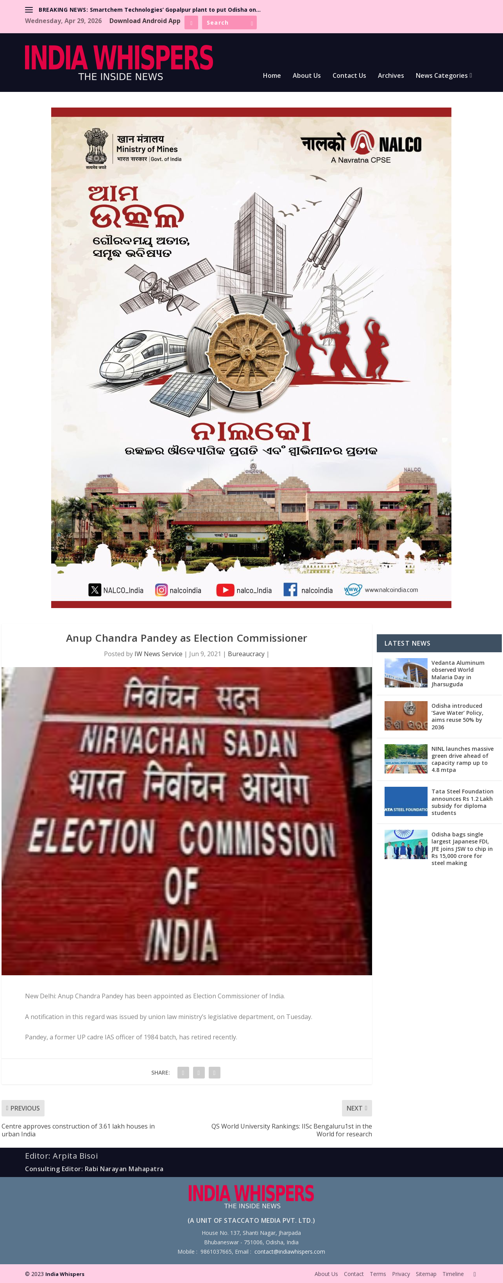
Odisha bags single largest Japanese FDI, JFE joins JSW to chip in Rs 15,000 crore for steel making (462, 849)
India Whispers (64, 1274)
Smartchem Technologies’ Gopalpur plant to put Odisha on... (175, 9)
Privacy (401, 1274)
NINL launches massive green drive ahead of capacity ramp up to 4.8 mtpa (462, 759)
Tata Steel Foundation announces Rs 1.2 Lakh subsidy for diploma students (462, 802)
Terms (378, 1274)
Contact (354, 1274)
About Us (307, 76)
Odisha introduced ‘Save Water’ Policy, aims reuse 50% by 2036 (457, 716)
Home (272, 76)
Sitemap (426, 1274)
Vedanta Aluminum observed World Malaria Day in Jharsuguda (458, 673)
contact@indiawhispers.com (289, 1251)
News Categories (442, 76)
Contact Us (349, 76)
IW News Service (158, 654)
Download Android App (145, 20)
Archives (391, 76)
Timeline (453, 1274)
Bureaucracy (246, 654)
